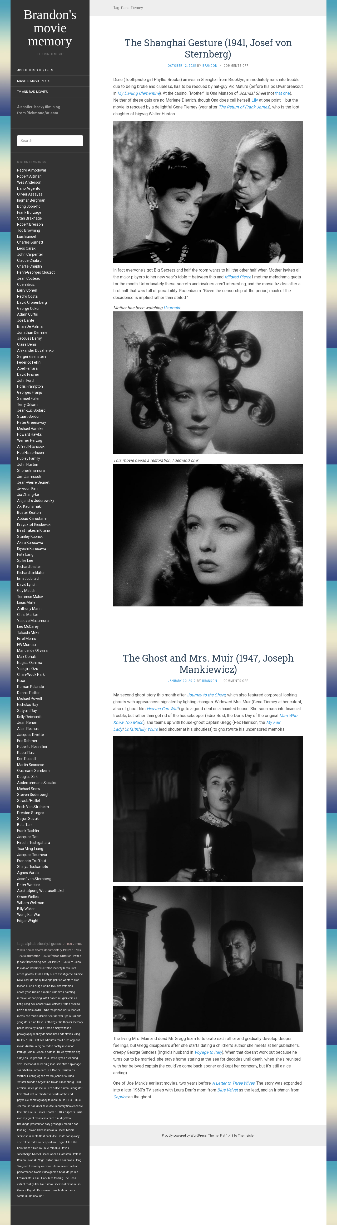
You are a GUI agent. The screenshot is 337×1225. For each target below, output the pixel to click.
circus (32, 1112)
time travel (37, 1022)
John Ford (25, 380)
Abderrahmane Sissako (36, 783)
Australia (31, 1046)
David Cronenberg (32, 302)
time (20, 1094)
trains (66, 1004)
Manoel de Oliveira (32, 650)
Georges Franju (29, 392)
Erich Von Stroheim (33, 807)
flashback (45, 1136)
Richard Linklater (31, 573)
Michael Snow (28, 789)
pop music (32, 1016)
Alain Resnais (28, 729)
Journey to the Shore (206, 694)
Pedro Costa (27, 296)
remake (22, 998)
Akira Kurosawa (30, 542)
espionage (74, 1064)
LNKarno (47, 1010)
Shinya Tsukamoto (32, 867)
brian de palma (68, 1172)
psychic (22, 1100)
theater (67, 1022)
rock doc (56, 986)
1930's (65, 962)
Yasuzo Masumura (33, 621)
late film (22, 1112)
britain (34, 968)
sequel (46, 962)
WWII (46, 998)
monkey (22, 1118)
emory (57, 1028)
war (60, 1016)
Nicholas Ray (27, 704)
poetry (57, 1046)
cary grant (51, 1124)
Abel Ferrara (27, 368)
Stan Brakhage (29, 218)
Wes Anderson (29, 182)
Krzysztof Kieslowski (34, 525)
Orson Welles (28, 897)
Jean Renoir (27, 722)
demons (47, 1034)
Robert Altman (29, 176)
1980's (67, 950)
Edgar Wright (27, 921)
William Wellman (30, 903)
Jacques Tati (27, 837)
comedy (57, 1004)
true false (45, 968)
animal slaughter (71, 1088)
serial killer (34, 1106)
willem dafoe (52, 1088)
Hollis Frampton (30, 386)
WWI (26, 1094)
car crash (68, 1160)
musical (76, 962)
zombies (67, 986)
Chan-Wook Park (31, 674)
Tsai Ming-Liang (30, 849)
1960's (45, 956)
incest (61, 1130)
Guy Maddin (27, 590)
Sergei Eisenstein (31, 356)
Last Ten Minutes (44, 1040)
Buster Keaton (29, 512)
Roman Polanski (30, 687)
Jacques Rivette (30, 735)
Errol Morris (26, 639)
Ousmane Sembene (34, 770)
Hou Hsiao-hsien (30, 452)
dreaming (72, 1058)
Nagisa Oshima (29, 663)
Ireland (74, 1166)
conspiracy (73, 1136)
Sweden (32, 1082)
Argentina (44, 1082)
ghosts (29, 974)
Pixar (21, 680)
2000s (21, 950)
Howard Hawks (29, 434)
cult (19, 1058)
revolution (68, 1046)
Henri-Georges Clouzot (36, 272)
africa (20, 974)
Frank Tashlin (28, 831)
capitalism (50, 1142)
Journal (22, 1106)
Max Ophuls (27, 656)
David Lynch (27, 584)
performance (25, 1172)
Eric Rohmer (27, 741)
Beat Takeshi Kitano (33, 530)
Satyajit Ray (27, 711)
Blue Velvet (227, 1090)
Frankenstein (25, 1178)
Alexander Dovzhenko (35, 350)
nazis (20, 1010)
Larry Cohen (27, 290)
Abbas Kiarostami (32, 518)
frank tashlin (59, 1190)
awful (38, 1010)
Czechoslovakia (47, 1130)
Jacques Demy (29, 338)
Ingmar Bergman (31, 200)
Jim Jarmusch (29, 476)
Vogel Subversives (49, 1160)
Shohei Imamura (31, 470)
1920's (38, 974)
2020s (77, 944)
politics (57, 980)
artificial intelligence (30, 1088)
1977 (24, 1040)
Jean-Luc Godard (31, 410)
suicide (78, 974)
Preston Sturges (30, 813)
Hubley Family (28, 458)
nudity (61, 1118)
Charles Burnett (30, 242)
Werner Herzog (29, 440)
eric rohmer (24, 1142)
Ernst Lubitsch (29, 578)
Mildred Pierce (238, 276)
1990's (21, 956)
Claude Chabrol (29, 260)
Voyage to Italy (208, 1052)
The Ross (70, 1178)
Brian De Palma (30, 326)
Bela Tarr (24, 825)
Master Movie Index (33, 81)
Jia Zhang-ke (28, 494)
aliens (30, 986)
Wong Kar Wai (28, 915)
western (68, 980)
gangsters (23, 1022)
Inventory (34, 1166)
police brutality (26, 1028)
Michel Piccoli (40, 1154)
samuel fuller (55, 1052)
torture (34, 1094)
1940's (56, 962)
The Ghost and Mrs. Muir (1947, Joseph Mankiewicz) (208, 664)
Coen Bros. (26, 284)
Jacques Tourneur (32, 855)
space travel (44, 1004)
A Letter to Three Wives (233, 1083)
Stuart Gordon (29, 416)
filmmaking (33, 962)
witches (66, 1028)
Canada (76, 1016)
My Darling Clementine (138, 93)
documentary (53, 950)
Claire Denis (27, 344)
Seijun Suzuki (28, 818)
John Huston (27, 464)
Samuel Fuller (28, 398)
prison (58, 1010)
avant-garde (65, 974)
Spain (67, 1016)
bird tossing (55, 1178)
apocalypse (24, 992)
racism (29, 1010)
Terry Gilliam (27, 404)
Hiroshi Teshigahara (33, 843)
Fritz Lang (25, 554)
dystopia (70, 1052)
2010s (67, 944)
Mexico (75, 1004)
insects (33, 1136)
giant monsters (37, 1118)
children (46, 992)
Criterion (66, 956)
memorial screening (36, 1064)
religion (63, 998)
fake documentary (54, 1106)
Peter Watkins (28, 885)
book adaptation (63, 1034)
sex (33, 1004)
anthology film (53, 1022)
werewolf (47, 1166)
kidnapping (35, 998)
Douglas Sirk (27, 777)
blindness (45, 1094)
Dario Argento (28, 188)
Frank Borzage (29, 212)
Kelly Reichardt (29, 717)
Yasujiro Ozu (27, 669)
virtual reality (25, 1184)
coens (71, 1190)
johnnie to (60, 1076)
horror (30, 950)
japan (21, 962)
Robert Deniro (33, 1148)
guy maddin (65, 1124)
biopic (37, 1172)
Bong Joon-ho (29, 206)
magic (40, 1028)
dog (78, 1052)
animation (33, 956)
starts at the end (62, 1094)
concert (51, 1118)
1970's (76, 950)
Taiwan (31, 1130)
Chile (45, 1148)
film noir (37, 1142)
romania (55, 1148)
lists (73, 968)
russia (36, 992)
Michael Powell (29, 698)
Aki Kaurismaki (29, 506)
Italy (46, 974)
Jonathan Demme (32, 332)
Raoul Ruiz (26, 753)
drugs (38, 986)
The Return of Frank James (244, 107)
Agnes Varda (28, 873)
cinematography (37, 1100)
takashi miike (57, 1100)
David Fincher (28, 374)
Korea (48, 1028)
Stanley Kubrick (30, 536)
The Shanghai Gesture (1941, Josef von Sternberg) (208, 48)
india (46, 1058)
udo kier (38, 1196)
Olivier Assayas (29, 194)
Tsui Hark (41, 1178)
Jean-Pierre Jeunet (33, 482)
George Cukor (28, 308)
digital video (45, 1046)
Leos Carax (26, 248)
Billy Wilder (26, 909)
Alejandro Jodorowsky (35, 500)
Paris (79, 1112)
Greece (21, 1190)
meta (36, 1070)
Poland (77, 1154)
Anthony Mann (29, 608)
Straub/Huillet (28, 801)
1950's (76, 956)
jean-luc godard (32, 1058)
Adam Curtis (27, 314)
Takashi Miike (28, 632)
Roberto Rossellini (32, 746)
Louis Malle (26, 602)
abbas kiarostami (61, 1154)
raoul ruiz (63, 1040)
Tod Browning (28, 230)
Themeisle (246, 1135)
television (23, 968)
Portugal (22, 1052)
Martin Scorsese (30, 765)
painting (70, 992)
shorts (39, 950)
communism (24, 1196)
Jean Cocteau (28, 278)
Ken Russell (26, 759)
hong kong (23, 1004)
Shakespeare (74, 1106)
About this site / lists (35, 70)
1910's (59, 1112)
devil (20, 1064)
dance (53, 998)
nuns (77, 1184)
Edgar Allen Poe (67, 1142)
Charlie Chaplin (29, 266)
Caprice (120, 1096)
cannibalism (25, 1070)
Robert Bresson (30, 224)
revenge (47, 980)
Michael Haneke (30, 428)
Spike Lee (25, 560)
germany (35, 980)
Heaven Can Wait (163, 708)
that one (282, 93)
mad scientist (58, 1064)
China (46, 986)
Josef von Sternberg (34, 879)
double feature (48, 1016)
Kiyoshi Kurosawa (31, 549)
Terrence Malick (30, 597)
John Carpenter (30, 254)
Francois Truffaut (31, 861)
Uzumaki (171, 307)
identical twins (64, 1184)
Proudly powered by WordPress (184, 1135)
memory (78, 1022)
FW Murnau (26, 645)
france (55, 956)
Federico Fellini (29, 362)
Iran (30, 1040)
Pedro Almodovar (31, 170)
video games (50, 1172)
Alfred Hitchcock (30, 446)
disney (37, 1034)
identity (57, 968)
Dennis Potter (28, 693)
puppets (70, 1112)
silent (53, 974)
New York (23, 980)
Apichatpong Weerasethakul (40, 891)
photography (24, 1034)
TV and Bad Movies (32, 92)
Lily (254, 100)
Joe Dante (25, 320)
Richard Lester (29, 566)
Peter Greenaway (31, 422)
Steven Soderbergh (33, 794)
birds (66, 968)
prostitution (37, 1124)
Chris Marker (27, 614)
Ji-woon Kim (27, 488)
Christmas (68, 1070)
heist (20, 1148)
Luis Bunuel (26, 236)
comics (72, 998)
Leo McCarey (28, 626)
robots (21, 1016)
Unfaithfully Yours (141, 729)
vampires (58, 992)
